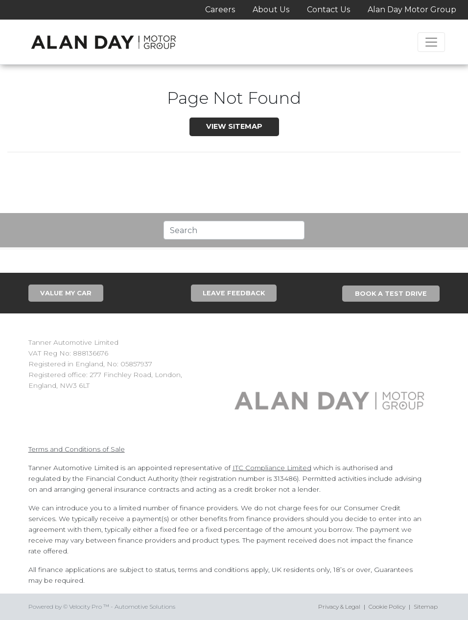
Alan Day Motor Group (412, 9)
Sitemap (426, 606)
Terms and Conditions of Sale (76, 449)
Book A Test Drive (391, 293)
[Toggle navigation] (431, 42)
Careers (220, 9)
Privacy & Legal (339, 606)
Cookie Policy (387, 606)
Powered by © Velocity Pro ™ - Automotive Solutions (101, 606)
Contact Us (328, 9)
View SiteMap (234, 126)
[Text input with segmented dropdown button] (234, 230)
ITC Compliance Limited (272, 468)
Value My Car (66, 293)
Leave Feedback (234, 293)
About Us (271, 9)
